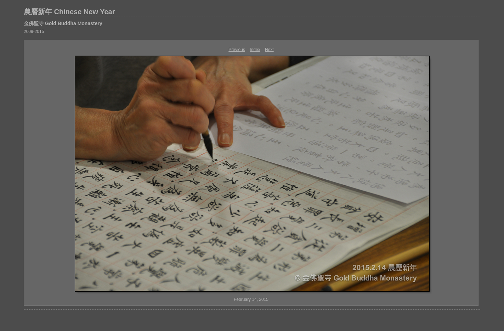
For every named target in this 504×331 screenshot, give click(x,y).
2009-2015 (34, 31)
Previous (236, 49)
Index (255, 49)
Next (269, 49)
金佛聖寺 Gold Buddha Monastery (63, 23)
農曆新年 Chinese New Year (69, 12)
